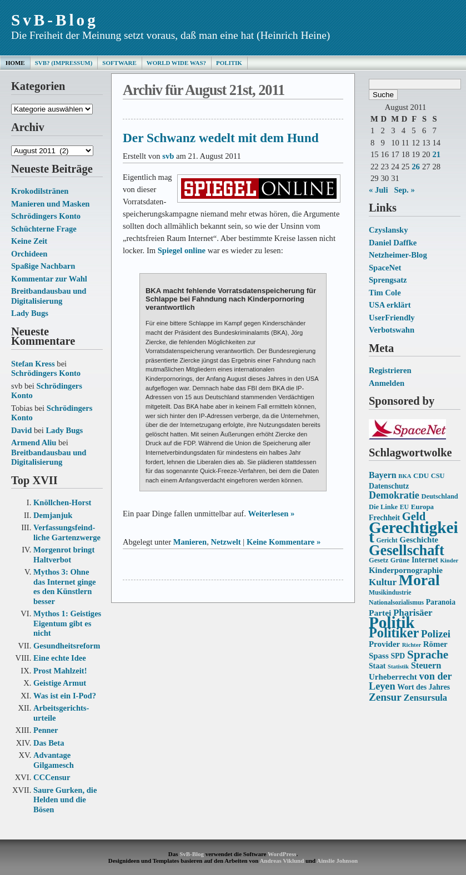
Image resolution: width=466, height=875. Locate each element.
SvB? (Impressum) (64, 62)
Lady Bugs (29, 313)
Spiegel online (182, 250)
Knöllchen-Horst (62, 502)
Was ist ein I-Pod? (64, 695)
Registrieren (390, 370)
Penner (45, 730)
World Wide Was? (176, 62)
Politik (229, 62)
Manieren (190, 541)
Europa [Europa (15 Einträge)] (422, 506)
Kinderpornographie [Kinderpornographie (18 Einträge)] (406, 570)
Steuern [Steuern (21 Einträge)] (426, 665)
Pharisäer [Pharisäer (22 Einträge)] (413, 612)
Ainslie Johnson (337, 860)
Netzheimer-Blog (398, 254)
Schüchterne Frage (44, 228)
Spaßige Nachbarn (43, 266)
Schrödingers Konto (46, 216)
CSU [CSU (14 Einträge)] (438, 476)
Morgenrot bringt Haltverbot (63, 554)
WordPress (282, 854)
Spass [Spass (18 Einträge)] (379, 655)
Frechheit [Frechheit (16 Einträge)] (384, 518)
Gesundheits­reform (66, 645)
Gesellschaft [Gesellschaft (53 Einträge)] (406, 550)
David (21, 430)
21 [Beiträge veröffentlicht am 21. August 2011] (436, 154)
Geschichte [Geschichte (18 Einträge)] (418, 539)
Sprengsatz (388, 279)
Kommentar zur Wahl (49, 278)
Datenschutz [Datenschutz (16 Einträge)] (389, 486)
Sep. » (404, 189)
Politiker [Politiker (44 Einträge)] (394, 632)
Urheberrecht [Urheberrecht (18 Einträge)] (393, 676)
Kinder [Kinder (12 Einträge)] (449, 560)
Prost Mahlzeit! (60, 670)
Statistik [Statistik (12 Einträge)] (398, 666)
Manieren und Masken (50, 203)
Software (119, 62)
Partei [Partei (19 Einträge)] (380, 612)
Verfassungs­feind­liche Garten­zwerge (67, 532)
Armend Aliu (33, 442)
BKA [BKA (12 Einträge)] (404, 476)
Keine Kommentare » (283, 541)
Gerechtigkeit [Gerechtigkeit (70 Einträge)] (413, 532)
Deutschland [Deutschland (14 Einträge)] (439, 496)
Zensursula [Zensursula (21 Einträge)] (425, 697)
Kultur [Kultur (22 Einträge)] (383, 582)
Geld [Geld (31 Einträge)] (414, 516)
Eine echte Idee (59, 657)
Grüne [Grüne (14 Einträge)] (400, 560)
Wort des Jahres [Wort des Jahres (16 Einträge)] (423, 687)
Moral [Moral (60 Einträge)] (419, 580)
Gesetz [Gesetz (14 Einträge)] (378, 560)
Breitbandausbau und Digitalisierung (48, 295)
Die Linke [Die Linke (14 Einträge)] (383, 507)
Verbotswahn (391, 329)
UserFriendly (392, 317)
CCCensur (51, 777)
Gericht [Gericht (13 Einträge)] (386, 540)
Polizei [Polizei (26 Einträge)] (435, 634)
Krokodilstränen (39, 191)
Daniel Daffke (393, 242)
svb (168, 156)
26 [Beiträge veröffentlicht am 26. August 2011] (416, 166)
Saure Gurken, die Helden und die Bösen (65, 800)
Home (15, 62)
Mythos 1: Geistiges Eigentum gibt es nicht (67, 623)
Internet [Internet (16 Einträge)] (425, 560)
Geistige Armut (59, 682)
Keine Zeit (29, 241)
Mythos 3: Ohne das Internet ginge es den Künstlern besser (64, 586)
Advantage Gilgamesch (53, 760)
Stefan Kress (33, 363)
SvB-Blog (54, 20)
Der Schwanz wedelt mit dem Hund (221, 137)
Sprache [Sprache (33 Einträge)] (427, 654)
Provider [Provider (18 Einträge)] (384, 644)
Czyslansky (388, 229)
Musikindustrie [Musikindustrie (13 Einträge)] (390, 592)
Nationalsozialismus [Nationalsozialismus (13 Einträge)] (396, 602)
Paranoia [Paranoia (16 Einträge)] (440, 602)
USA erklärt (390, 304)
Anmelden (386, 383)
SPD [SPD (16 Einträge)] (397, 656)
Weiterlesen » (271, 513)
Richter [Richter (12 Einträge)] (411, 645)
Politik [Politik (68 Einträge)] (391, 622)
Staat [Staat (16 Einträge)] (377, 666)
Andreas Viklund (281, 860)
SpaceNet (385, 267)
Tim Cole (385, 292)
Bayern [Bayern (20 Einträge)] (383, 475)
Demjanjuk (52, 515)
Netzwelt (225, 541)
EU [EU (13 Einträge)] (404, 507)
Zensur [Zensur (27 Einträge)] (385, 697)
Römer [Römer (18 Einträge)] (435, 644)
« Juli (378, 189)
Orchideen (29, 253)
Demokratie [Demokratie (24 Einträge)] (394, 495)
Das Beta (48, 742)
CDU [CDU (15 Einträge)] (421, 475)
